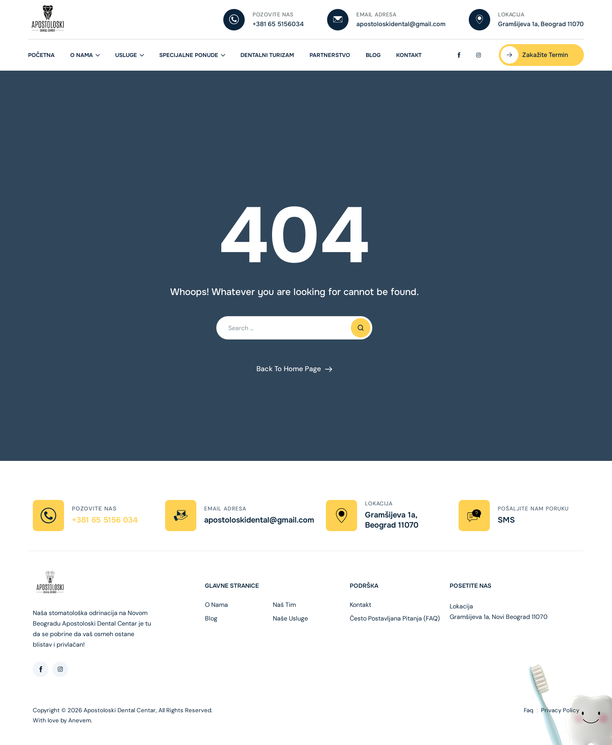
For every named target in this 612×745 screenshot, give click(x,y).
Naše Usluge (290, 618)
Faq (528, 710)
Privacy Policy (560, 710)
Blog (373, 55)
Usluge (126, 55)
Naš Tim (284, 605)
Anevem (79, 720)
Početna (41, 55)
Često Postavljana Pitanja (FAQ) (395, 618)
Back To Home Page (288, 368)
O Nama (81, 55)
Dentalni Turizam (267, 55)
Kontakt (409, 55)
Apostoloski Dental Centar (120, 710)
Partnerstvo (330, 55)
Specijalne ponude (188, 55)
